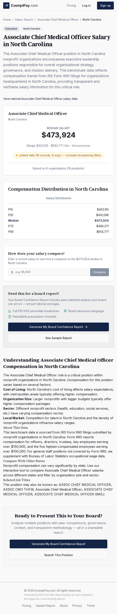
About (64, 605)
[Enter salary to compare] (48, 272)
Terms (91, 605)
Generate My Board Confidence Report (58, 327)
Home (7, 19)
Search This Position (58, 555)
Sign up (105, 5)
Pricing (71, 5)
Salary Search (24, 19)
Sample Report (45, 605)
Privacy (77, 605)
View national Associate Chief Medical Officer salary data (40, 98)
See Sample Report (58, 338)
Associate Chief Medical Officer (57, 19)
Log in (86, 5)
